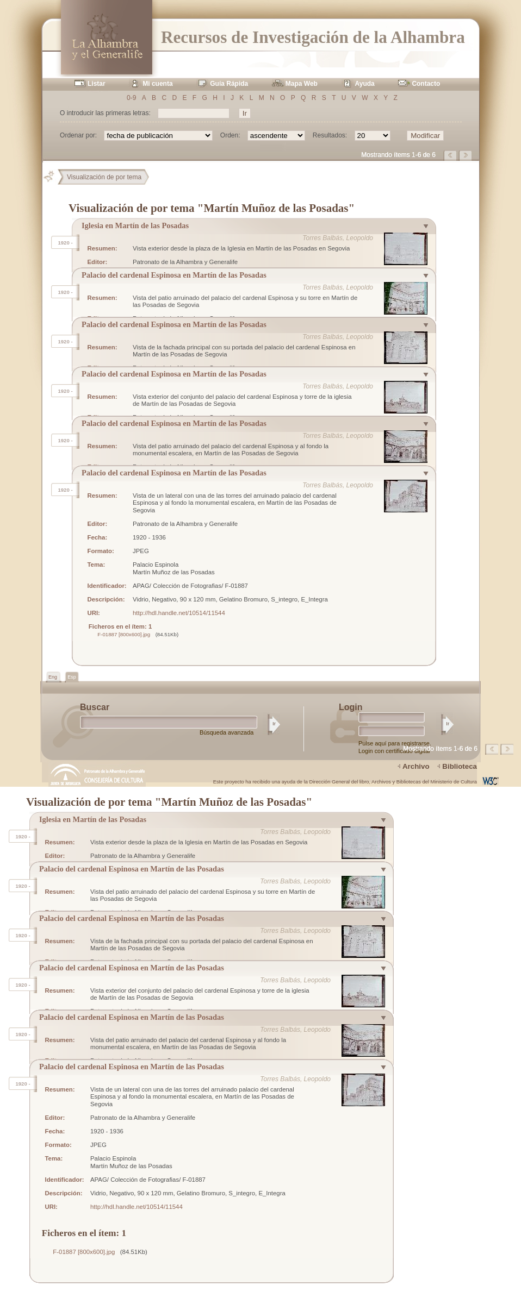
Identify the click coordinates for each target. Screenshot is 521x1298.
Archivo (416, 766)
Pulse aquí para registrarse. (394, 743)
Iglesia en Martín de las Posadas (135, 225)
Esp (71, 677)
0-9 (131, 98)
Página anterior (450, 155)
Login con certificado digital (394, 751)
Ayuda (365, 83)
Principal (53, 177)
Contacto (426, 83)
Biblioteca (459, 766)
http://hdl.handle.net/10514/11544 (179, 613)
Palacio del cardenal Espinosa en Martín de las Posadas (174, 275)
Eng (53, 677)
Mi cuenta (157, 83)
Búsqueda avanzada (226, 732)
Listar (97, 83)
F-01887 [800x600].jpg (123, 634)
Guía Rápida (229, 83)
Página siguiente (466, 155)
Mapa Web (302, 83)
